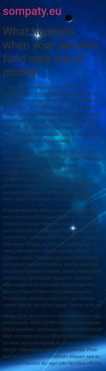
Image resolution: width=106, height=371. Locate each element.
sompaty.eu (32, 11)
